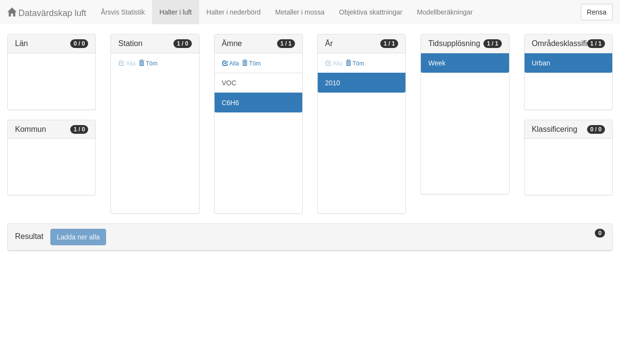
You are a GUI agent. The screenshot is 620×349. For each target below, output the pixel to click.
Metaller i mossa (300, 12)
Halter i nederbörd (233, 12)
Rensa (596, 12)
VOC (229, 83)
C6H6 (230, 103)
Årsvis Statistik (123, 12)
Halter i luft (175, 12)
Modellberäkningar (445, 12)
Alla (230, 63)
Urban (541, 63)
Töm (148, 63)
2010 (332, 83)
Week (437, 63)
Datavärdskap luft (46, 13)
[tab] (310, 237)
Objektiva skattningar (371, 12)
